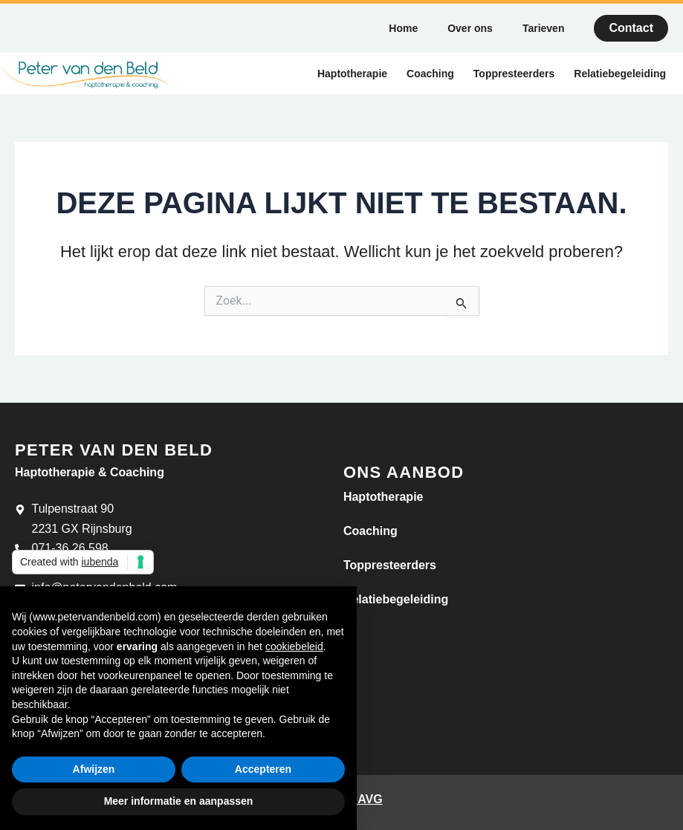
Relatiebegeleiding (620, 74)
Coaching (430, 74)
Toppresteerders (513, 74)
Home (403, 28)
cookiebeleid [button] (294, 646)
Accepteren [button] (263, 769)
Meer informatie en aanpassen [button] (178, 801)
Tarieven (543, 28)
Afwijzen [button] (94, 769)
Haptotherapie (352, 74)
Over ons (470, 28)
